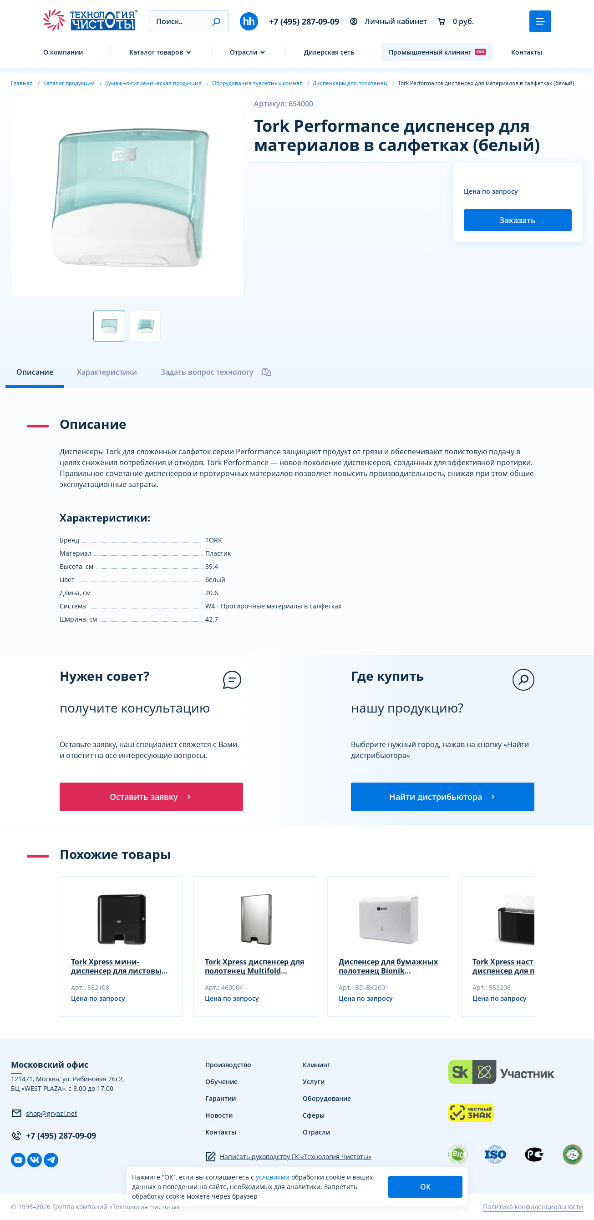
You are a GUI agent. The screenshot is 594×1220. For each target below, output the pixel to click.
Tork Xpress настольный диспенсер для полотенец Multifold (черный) (521, 967)
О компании (63, 52)
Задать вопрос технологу (216, 372)
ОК (425, 1187)
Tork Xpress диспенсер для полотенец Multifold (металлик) (254, 967)
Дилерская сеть (329, 52)
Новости (219, 1115)
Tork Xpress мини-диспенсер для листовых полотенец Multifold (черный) (118, 967)
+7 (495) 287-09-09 (304, 21)
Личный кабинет (388, 21)
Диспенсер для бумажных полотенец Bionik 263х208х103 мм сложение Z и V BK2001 (388, 967)
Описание (34, 372)
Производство (228, 1065)
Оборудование (327, 1098)
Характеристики (107, 372)
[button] (216, 21)
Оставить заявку (151, 797)
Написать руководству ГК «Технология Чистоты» (288, 1157)
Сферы (314, 1115)
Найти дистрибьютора (443, 797)
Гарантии (220, 1098)
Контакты (526, 52)
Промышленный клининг (437, 51)
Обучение (221, 1082)
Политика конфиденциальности (533, 1207)
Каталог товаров (156, 52)
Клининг (316, 1065)
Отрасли (243, 52)
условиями (273, 1177)
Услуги (314, 1082)
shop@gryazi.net (44, 1114)
